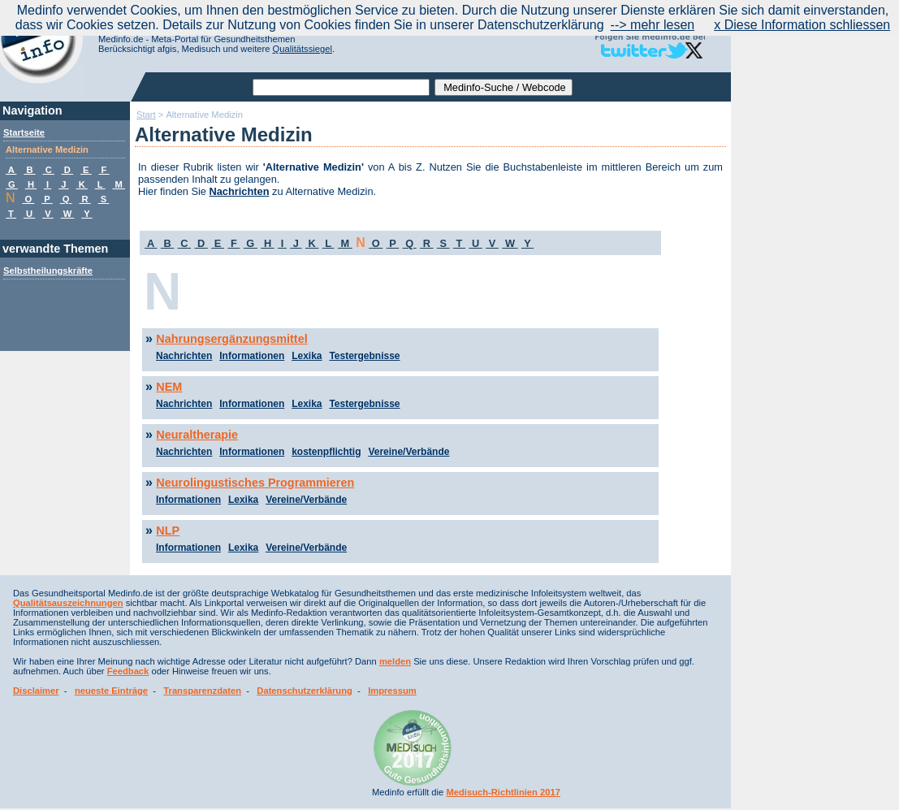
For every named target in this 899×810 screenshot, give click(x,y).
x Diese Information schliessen (802, 25)
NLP (167, 530)
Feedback (128, 671)
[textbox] (341, 87)
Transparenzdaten (202, 690)
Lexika (307, 356)
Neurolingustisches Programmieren (255, 482)
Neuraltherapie (197, 434)
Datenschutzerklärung (304, 690)
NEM (169, 386)
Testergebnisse (364, 356)
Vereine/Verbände (408, 451)
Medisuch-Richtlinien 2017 (503, 792)
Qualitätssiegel (302, 49)
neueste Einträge (111, 690)
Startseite (24, 132)
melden (395, 661)
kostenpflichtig (326, 451)
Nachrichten (240, 191)
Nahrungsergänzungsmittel (231, 338)
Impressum (392, 690)
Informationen (251, 356)
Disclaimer (36, 690)
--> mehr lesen (653, 25)
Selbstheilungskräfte (48, 270)
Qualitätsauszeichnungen (68, 603)
